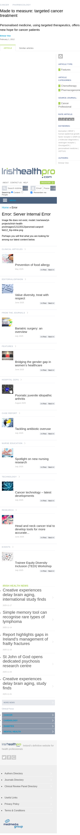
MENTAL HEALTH (12, 731)
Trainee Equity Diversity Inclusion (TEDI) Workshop (33, 564)
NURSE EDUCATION (12, 443)
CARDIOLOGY (11, 720)
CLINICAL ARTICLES (12, 249)
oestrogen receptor (66, 142)
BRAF (71, 131)
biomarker (62, 131)
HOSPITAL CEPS (10, 380)
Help (25, 183)
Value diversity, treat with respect (32, 296)
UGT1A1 (62, 151)
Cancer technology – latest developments (33, 494)
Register (45, 183)
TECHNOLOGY (9, 477)
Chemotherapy (69, 86)
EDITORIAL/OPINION (12, 279)
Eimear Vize (5, 36)
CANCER (4, 5)
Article (8, 48)
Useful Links (11, 797)
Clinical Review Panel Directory (21, 786)
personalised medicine (67, 148)
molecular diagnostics (68, 140)
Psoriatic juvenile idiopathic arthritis (33, 397)
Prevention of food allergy (32, 264)
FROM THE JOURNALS (13, 313)
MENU (13, 200)
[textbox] (15, 188)
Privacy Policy (12, 804)
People (5, 195)
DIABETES (9, 726)
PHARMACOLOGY (22, 5)
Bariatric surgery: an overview (28, 330)
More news (9, 703)
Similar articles (26, 48)
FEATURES (7, 346)
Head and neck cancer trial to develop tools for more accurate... (35, 529)
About (6, 183)
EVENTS (6, 547)
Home (5, 207)
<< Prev (43, 270)
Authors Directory (14, 773)
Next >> (51, 270)
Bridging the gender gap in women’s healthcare (33, 363)
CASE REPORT (9, 413)
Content (16, 192)
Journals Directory (14, 780)
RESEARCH (8, 510)
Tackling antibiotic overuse (33, 428)
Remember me (40, 192)
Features (65, 69)
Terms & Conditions (15, 810)
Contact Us (16, 183)
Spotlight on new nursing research (32, 460)
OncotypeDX (63, 145)
